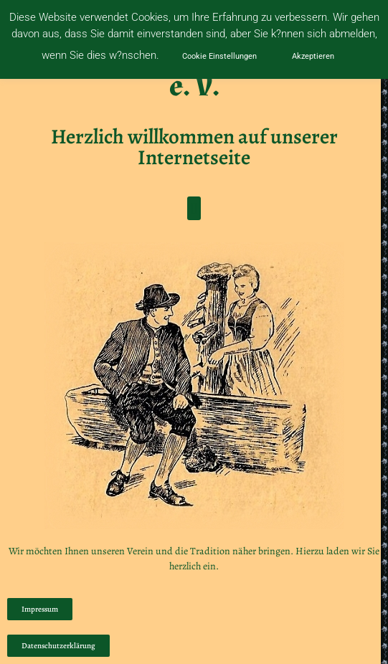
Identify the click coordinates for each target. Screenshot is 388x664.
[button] (194, 208)
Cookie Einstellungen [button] (219, 56)
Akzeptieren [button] (313, 56)
